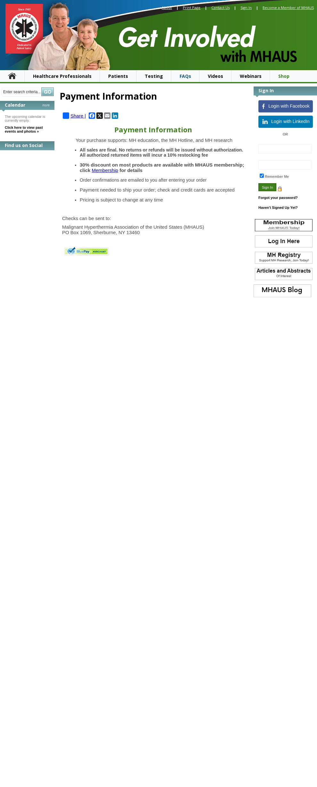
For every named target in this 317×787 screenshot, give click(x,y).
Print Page (191, 7)
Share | (74, 115)
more (46, 105)
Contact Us (220, 7)
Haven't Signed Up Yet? (278, 207)
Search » (47, 91)
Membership (105, 170)
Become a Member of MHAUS (288, 7)
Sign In (246, 7)
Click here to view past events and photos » (24, 129)
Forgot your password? (278, 198)
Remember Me (277, 176)
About (167, 7)
